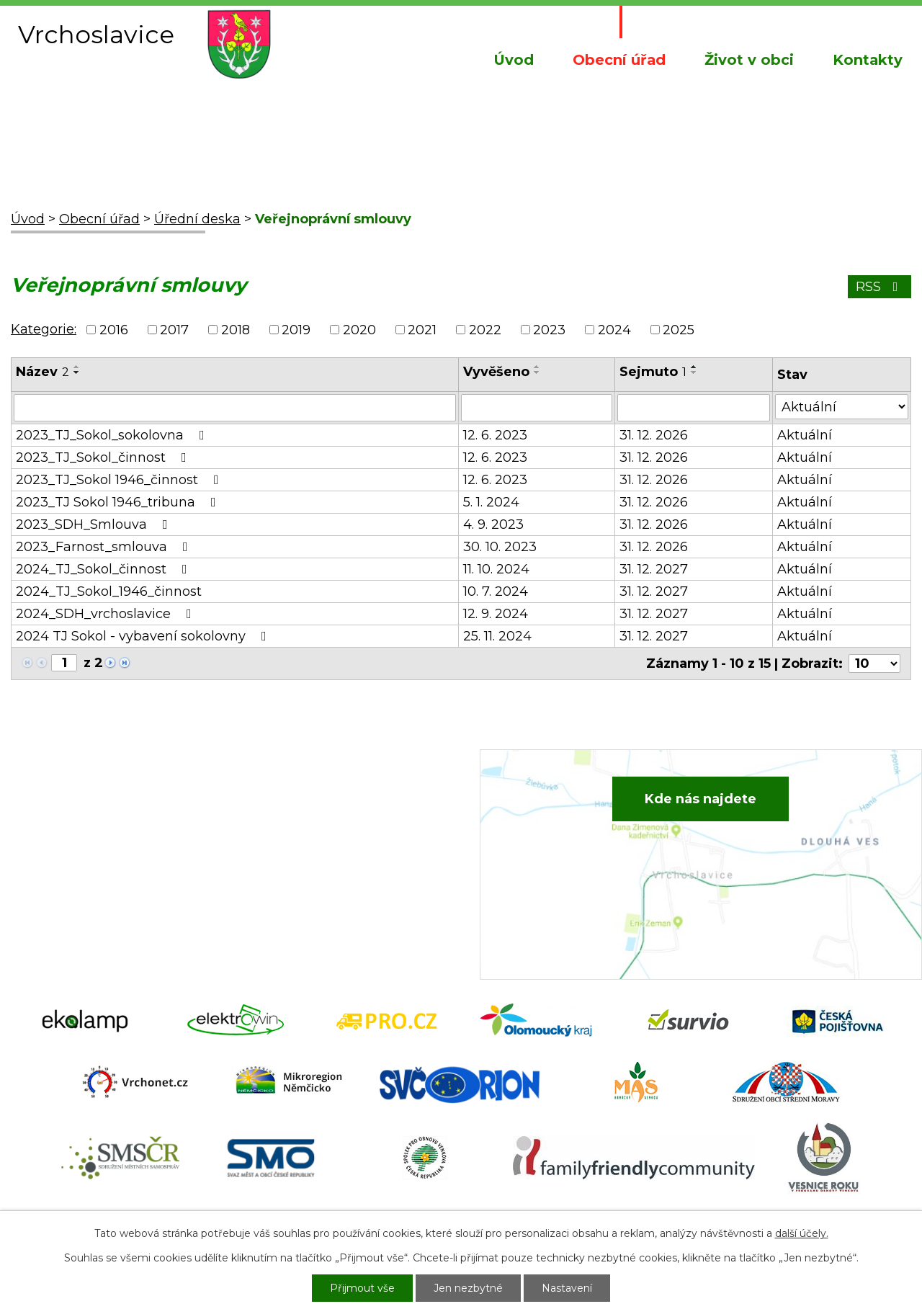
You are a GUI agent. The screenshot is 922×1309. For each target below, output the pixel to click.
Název (42, 372)
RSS (880, 287)
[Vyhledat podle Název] (235, 407)
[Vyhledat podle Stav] (841, 406)
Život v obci (749, 59)
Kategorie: (43, 329)
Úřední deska (197, 219)
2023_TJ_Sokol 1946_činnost (120, 480)
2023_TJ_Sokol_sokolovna (113, 435)
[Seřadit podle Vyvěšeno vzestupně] (537, 367)
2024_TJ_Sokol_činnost (104, 569)
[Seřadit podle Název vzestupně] (77, 367)
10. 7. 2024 (495, 591)
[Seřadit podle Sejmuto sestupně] (694, 372)
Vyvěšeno (496, 372)
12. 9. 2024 (495, 614)
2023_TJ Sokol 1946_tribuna (119, 502)
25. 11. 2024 (497, 636)
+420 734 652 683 (322, 831)
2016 (113, 330)
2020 (359, 330)
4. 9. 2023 (493, 524)
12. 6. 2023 (495, 435)
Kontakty (868, 59)
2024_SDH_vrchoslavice (106, 614)
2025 (678, 330)
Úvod (513, 59)
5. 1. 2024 (491, 502)
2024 (614, 330)
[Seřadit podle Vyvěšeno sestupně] (537, 372)
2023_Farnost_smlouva (105, 547)
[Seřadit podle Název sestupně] (77, 372)
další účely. (801, 1233)
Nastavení (567, 1288)
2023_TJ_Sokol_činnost (104, 457)
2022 (485, 330)
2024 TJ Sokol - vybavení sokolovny (144, 636)
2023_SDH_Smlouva (95, 524)
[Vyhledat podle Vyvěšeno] (536, 407)
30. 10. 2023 (500, 547)
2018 (235, 330)
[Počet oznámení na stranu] (874, 663)
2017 (174, 330)
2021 (422, 330)
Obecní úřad (619, 59)
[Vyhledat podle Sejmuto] (693, 407)
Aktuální (804, 435)
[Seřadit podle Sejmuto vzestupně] (694, 367)
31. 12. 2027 (653, 569)
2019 (296, 330)
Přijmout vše (362, 1288)
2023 (549, 330)
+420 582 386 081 (320, 808)
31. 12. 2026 (653, 435)
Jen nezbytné (468, 1288)
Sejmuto (652, 372)
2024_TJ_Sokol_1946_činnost (109, 591)
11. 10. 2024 (496, 569)
